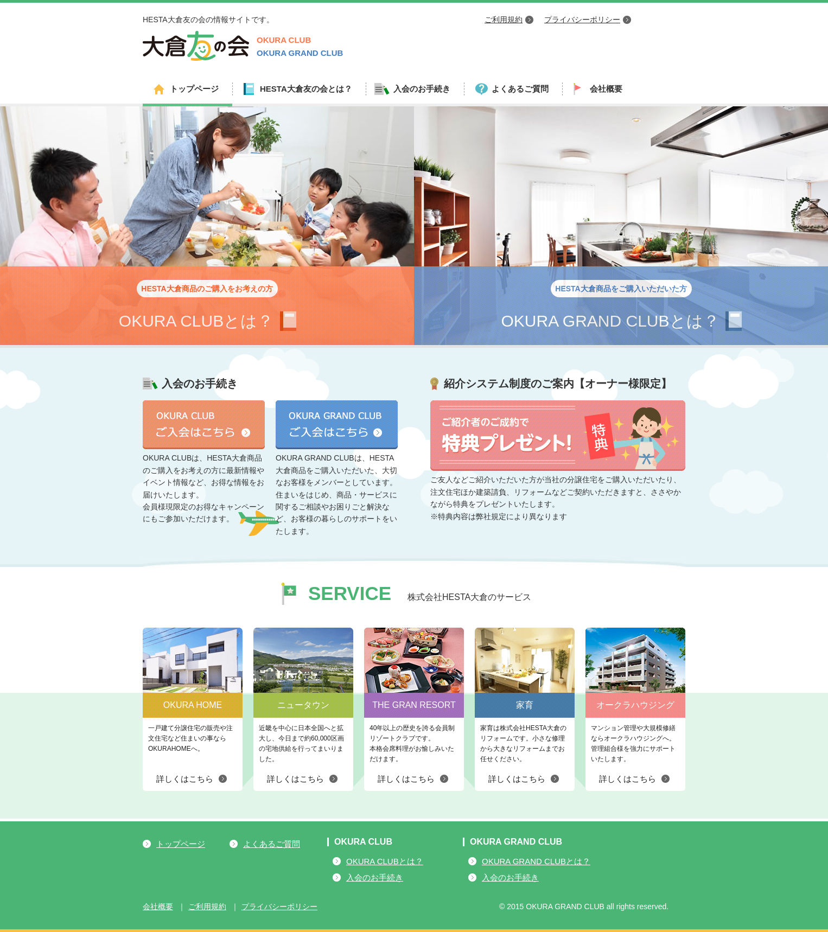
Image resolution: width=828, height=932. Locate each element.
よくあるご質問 (520, 88)
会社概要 (606, 88)
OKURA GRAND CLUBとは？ (536, 861)
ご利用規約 (504, 19)
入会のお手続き (374, 877)
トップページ (194, 88)
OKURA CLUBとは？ (384, 861)
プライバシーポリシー (582, 19)
